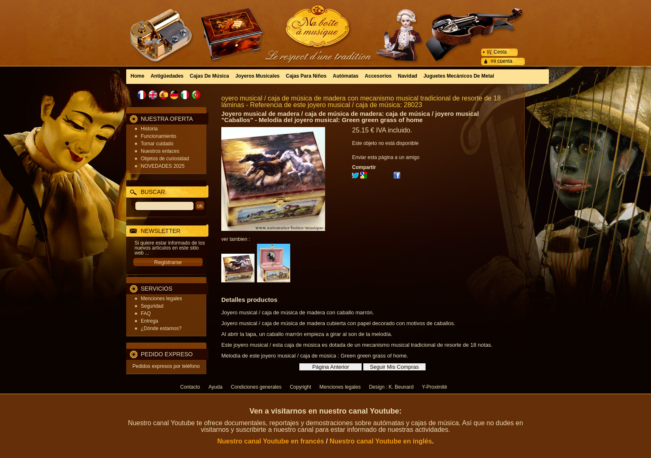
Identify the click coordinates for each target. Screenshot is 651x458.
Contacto (190, 387)
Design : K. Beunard (391, 387)
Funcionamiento (158, 136)
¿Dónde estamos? (161, 328)
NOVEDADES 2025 (162, 166)
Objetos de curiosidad (165, 159)
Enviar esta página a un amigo (385, 157)
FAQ (146, 313)
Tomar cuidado (157, 144)
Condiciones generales (256, 387)
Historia (149, 129)
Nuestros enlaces (160, 151)
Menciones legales (161, 298)
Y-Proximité (434, 387)
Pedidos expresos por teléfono (166, 366)
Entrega (149, 321)
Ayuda (215, 387)
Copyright (300, 387)
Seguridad (152, 306)
